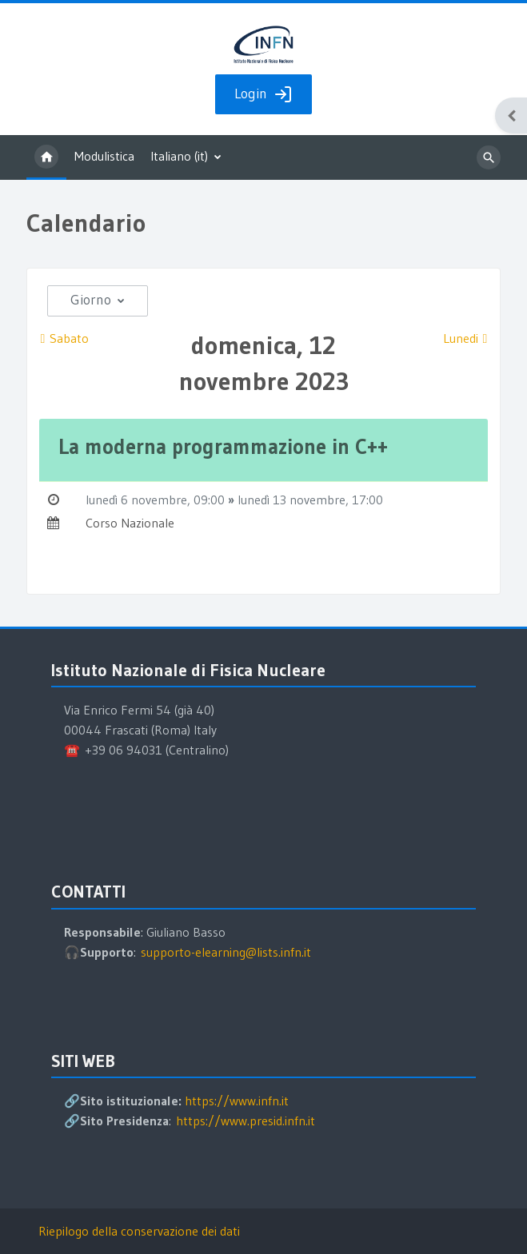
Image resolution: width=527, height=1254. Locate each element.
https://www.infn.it (237, 1101)
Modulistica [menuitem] (104, 156)
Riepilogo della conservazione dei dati (139, 1231)
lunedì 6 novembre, (140, 500)
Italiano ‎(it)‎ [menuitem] (179, 156)
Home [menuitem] (46, 157)
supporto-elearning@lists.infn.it (226, 952)
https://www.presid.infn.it (245, 1121)
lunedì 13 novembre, (295, 500)
